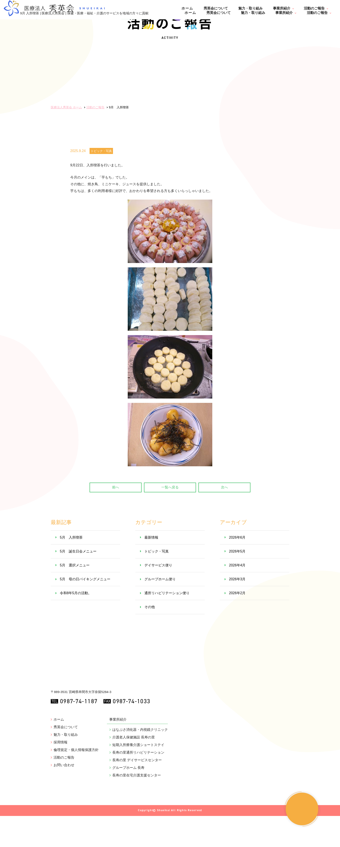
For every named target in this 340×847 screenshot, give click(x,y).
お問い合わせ (64, 816)
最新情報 (151, 568)
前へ (115, 518)
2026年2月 (237, 624)
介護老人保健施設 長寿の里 (133, 788)
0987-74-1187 (75, 753)
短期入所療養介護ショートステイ (138, 796)
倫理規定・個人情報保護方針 (76, 801)
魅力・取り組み (253, 13)
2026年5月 (237, 582)
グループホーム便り (160, 610)
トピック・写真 (101, 182)
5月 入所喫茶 (71, 568)
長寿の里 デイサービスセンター (137, 811)
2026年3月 (237, 610)
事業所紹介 (284, 13)
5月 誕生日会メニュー (78, 582)
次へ (224, 518)
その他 (149, 638)
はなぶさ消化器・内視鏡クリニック (140, 781)
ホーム (190, 13)
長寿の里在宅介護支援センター (136, 826)
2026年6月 (237, 568)
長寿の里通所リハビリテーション (138, 804)
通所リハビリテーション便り (167, 624)
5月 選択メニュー (75, 596)
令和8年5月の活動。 (76, 624)
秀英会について (218, 13)
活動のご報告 (317, 13)
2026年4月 (237, 596)
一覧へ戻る (170, 518)
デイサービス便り (158, 596)
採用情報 (60, 793)
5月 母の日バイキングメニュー (85, 610)
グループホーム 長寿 (128, 819)
